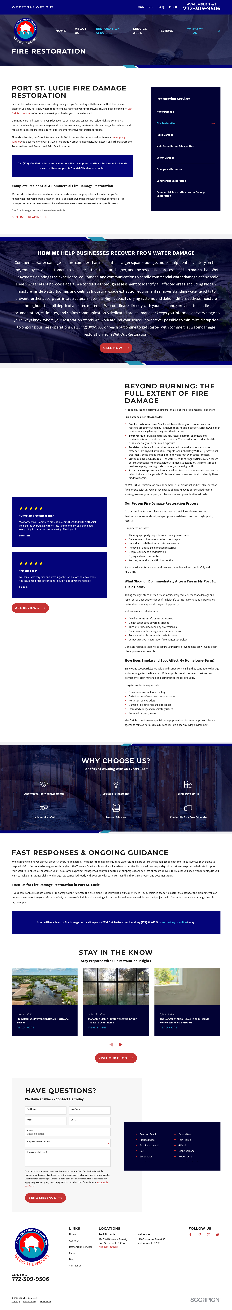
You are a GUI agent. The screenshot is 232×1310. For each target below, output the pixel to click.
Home (72, 1248)
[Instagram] (199, 1248)
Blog (173, 7)
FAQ (160, 7)
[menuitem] (185, 112)
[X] (209, 1248)
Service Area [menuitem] (140, 31)
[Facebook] (190, 1248)
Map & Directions (108, 1260)
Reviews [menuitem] (165, 31)
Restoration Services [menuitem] (108, 31)
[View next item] (121, 1045)
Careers (145, 7)
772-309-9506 (201, 8)
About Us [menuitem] (81, 31)
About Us (74, 1254)
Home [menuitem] (61, 31)
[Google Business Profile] (218, 1248)
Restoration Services (80, 1260)
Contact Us (75, 1279)
